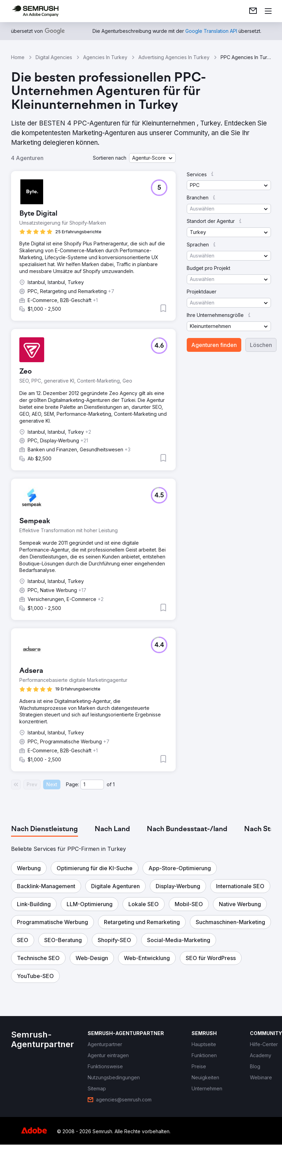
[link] (253, 11)
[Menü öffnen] (268, 11)
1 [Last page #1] (114, 784)
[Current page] (92, 784)
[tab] (44, 829)
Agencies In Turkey (105, 57)
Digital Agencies (54, 57)
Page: (72, 784)
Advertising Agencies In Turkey (174, 57)
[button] (152, 158)
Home (18, 57)
